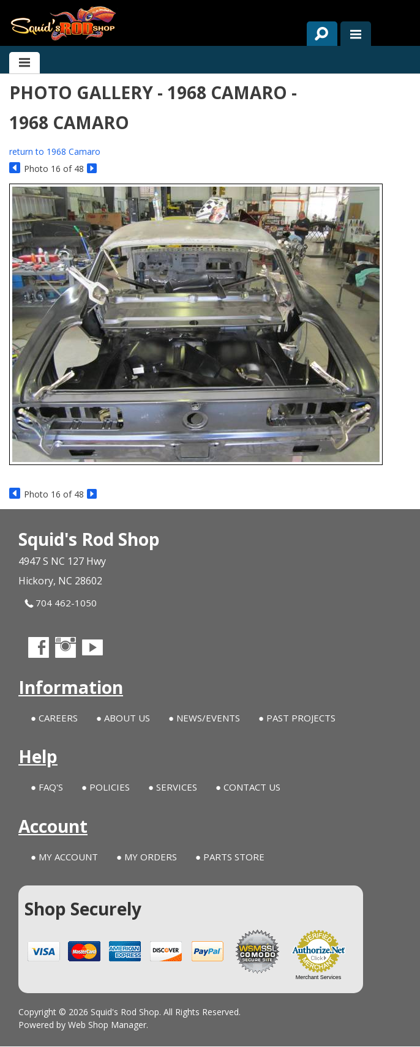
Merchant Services (319, 978)
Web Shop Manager (107, 1025)
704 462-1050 (60, 603)
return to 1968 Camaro (54, 151)
